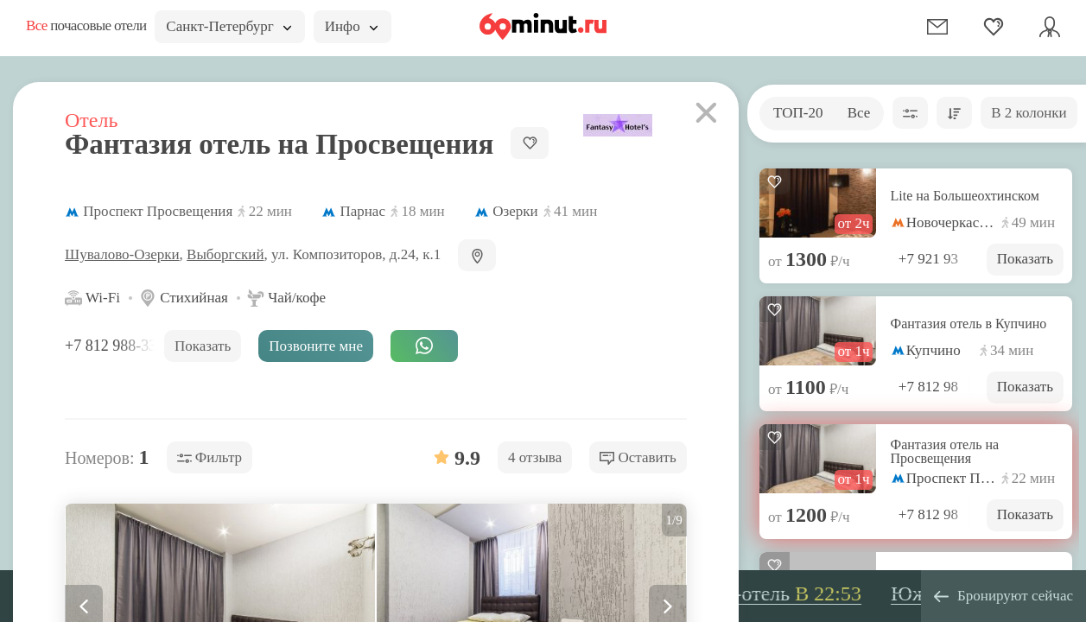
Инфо (351, 26)
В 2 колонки (1028, 113)
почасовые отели (86, 25)
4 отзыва (535, 457)
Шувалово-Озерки (122, 254)
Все (859, 113)
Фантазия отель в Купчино (969, 324)
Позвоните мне (316, 346)
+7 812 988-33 (113, 345)
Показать (1025, 259)
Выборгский (225, 254)
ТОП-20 (797, 113)
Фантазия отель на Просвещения (945, 452)
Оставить (638, 457)
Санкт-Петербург (228, 26)
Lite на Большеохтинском (965, 196)
